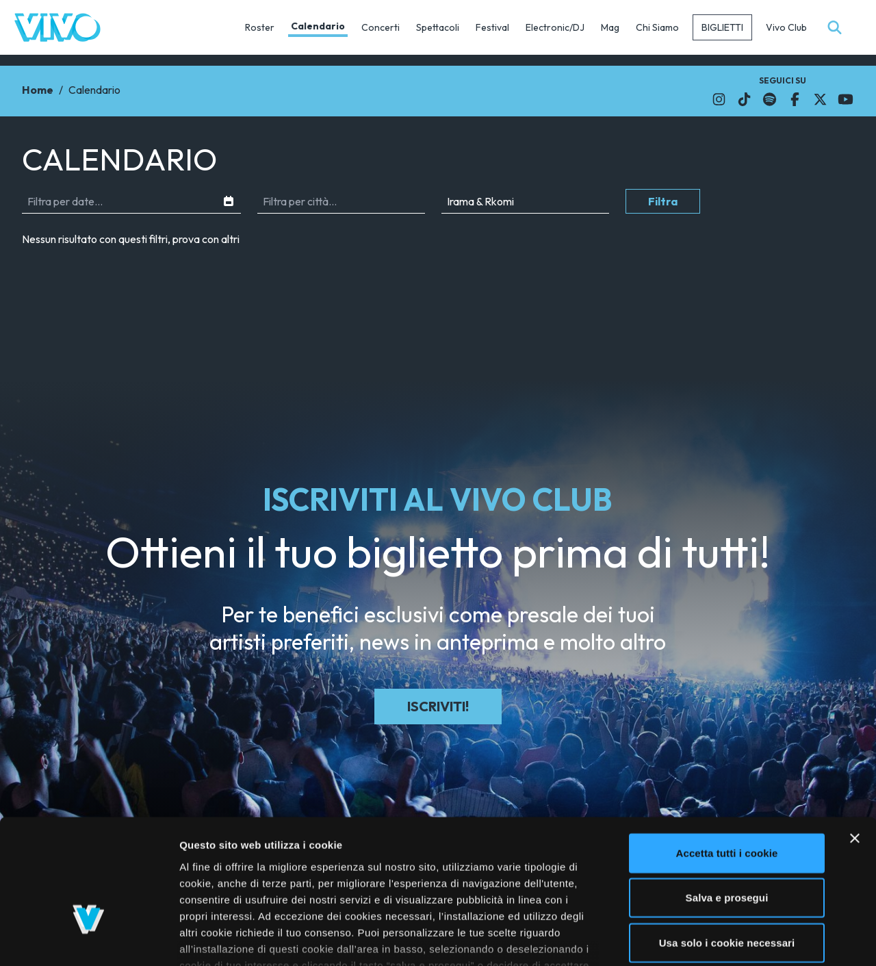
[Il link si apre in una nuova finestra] (718, 99)
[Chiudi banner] (855, 742)
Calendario (318, 26)
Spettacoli (437, 27)
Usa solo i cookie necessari (727, 846)
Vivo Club (786, 27)
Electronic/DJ (555, 27)
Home (37, 90)
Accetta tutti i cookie (727, 757)
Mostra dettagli (727, 939)
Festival (492, 27)
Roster (259, 27)
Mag (610, 27)
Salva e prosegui (727, 801)
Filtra (663, 201)
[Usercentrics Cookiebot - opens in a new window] (89, 939)
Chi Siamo (657, 27)
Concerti (380, 27)
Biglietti (722, 27)
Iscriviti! (438, 706)
